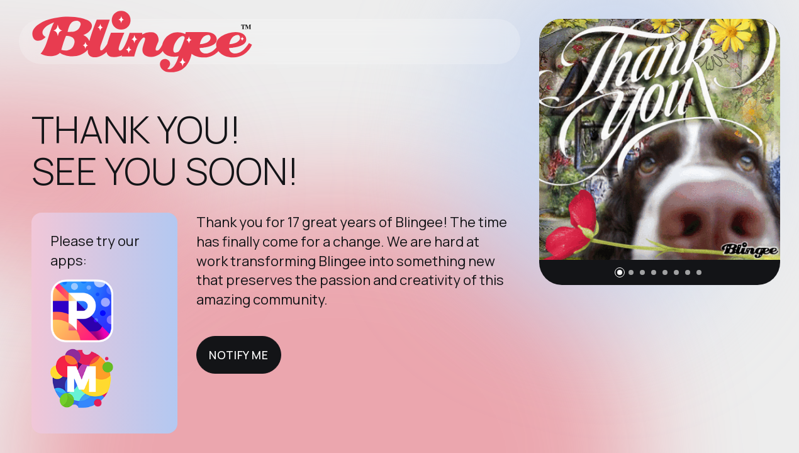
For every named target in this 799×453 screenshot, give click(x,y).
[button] (619, 272)
